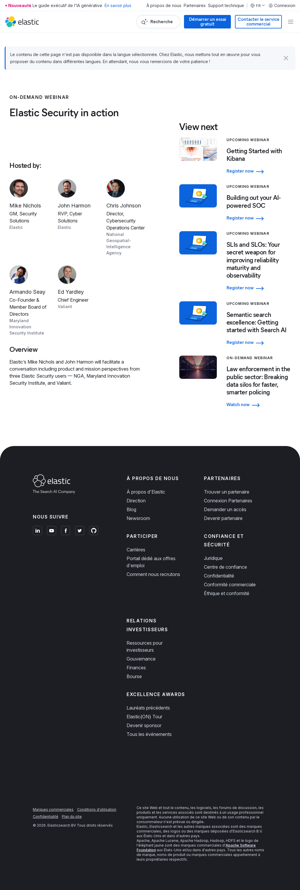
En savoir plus (118, 5)
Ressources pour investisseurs (145, 646)
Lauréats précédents (148, 708)
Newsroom (138, 518)
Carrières (136, 550)
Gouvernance (141, 659)
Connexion (281, 5)
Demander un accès (225, 509)
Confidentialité (219, 576)
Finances (136, 668)
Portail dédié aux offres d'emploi (151, 561)
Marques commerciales (53, 809)
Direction (136, 501)
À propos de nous (163, 6)
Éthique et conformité (226, 593)
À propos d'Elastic (146, 492)
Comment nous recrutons (153, 574)
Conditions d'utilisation (96, 809)
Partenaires (195, 6)
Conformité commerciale (230, 584)
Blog (131, 509)
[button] (286, 58)
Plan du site (72, 816)
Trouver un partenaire (226, 492)
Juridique (213, 558)
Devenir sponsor (144, 725)
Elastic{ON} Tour (144, 717)
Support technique (226, 6)
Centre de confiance (225, 567)
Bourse (134, 676)
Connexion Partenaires (228, 501)
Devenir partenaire (223, 518)
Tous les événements (149, 734)
